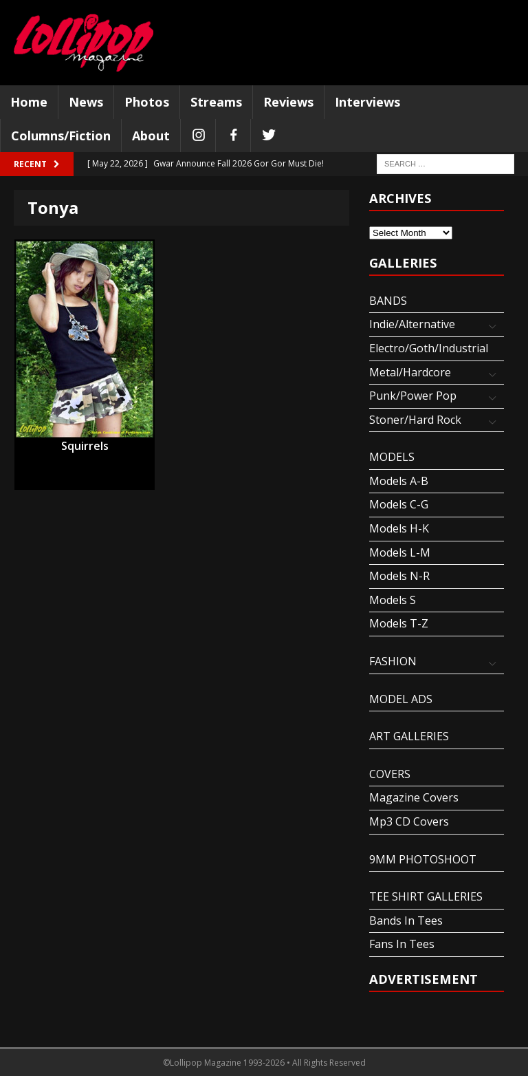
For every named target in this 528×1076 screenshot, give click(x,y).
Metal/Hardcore (410, 372)
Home (28, 102)
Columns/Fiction (61, 135)
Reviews (288, 102)
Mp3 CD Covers (409, 821)
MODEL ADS (400, 699)
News (86, 102)
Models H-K (399, 528)
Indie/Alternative (412, 324)
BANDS (388, 300)
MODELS (392, 456)
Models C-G (398, 504)
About (151, 135)
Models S (392, 599)
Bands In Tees (406, 920)
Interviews (367, 102)
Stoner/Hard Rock (415, 419)
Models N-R (399, 575)
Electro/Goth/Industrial (428, 348)
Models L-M (399, 552)
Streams (216, 102)
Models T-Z (398, 623)
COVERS (389, 774)
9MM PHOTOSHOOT (422, 859)
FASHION (393, 661)
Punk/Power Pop (412, 395)
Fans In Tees (401, 943)
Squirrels (85, 445)
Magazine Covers (414, 797)
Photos (146, 102)
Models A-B (398, 480)
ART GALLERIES (409, 736)
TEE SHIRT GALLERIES (426, 896)
